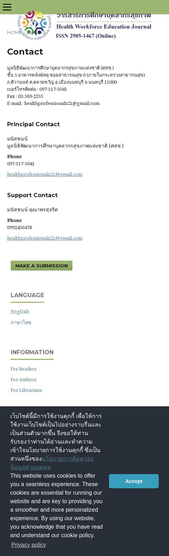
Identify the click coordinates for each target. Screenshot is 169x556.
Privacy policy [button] (28, 545)
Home (14, 32)
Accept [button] (133, 481)
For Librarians (26, 390)
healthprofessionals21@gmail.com (44, 174)
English (20, 311)
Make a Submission (41, 265)
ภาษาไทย (21, 322)
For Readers (24, 369)
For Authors (24, 379)
